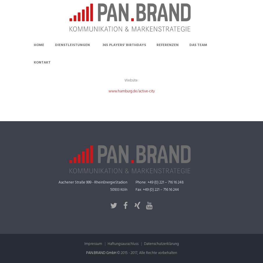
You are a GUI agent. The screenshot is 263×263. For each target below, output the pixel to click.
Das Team (198, 45)
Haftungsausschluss (123, 244)
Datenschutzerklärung (161, 244)
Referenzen (168, 45)
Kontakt (42, 63)
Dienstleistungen (72, 45)
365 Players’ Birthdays (124, 45)
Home (39, 45)
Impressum (93, 244)
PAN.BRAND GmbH (101, 253)
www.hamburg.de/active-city (132, 91)
